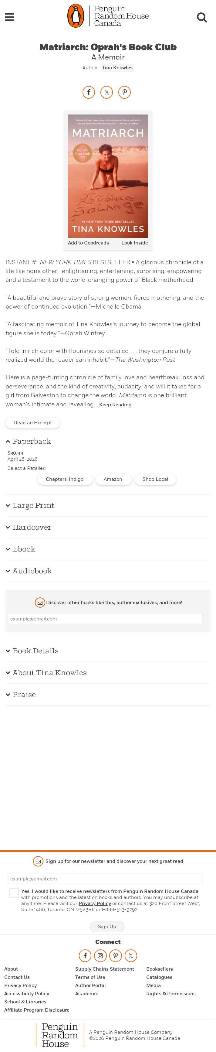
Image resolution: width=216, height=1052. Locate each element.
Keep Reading (115, 405)
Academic (86, 994)
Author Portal (90, 985)
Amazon (113, 479)
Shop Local (155, 479)
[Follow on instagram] (100, 957)
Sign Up (107, 927)
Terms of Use (90, 977)
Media (153, 985)
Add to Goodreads (88, 243)
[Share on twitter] (106, 92)
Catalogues (159, 977)
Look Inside (134, 243)
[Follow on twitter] (130, 957)
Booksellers (159, 969)
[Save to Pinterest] (124, 92)
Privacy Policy (95, 903)
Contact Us (17, 977)
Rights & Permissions (171, 994)
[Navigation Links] (9, 17)
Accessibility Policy (26, 994)
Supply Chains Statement (104, 969)
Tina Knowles (117, 68)
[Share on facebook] (88, 92)
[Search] (201, 17)
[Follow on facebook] (85, 957)
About (11, 969)
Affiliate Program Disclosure (36, 1010)
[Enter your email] (105, 618)
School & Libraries (25, 1002)
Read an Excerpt (33, 423)
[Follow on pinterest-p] (115, 957)
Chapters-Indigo (65, 479)
